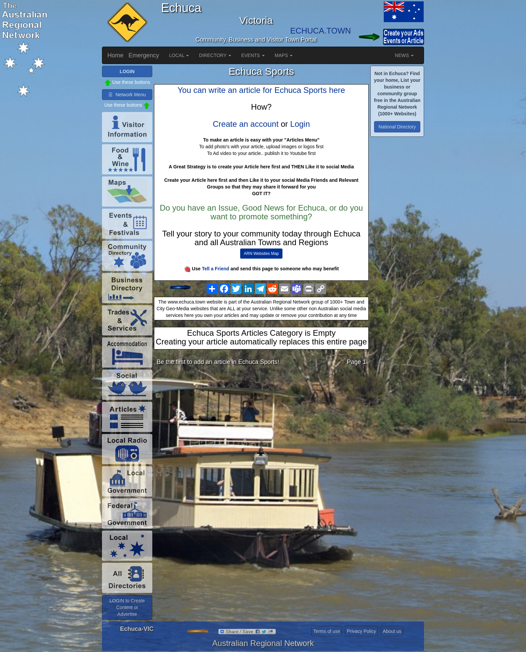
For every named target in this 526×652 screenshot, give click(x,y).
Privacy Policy (361, 631)
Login (300, 123)
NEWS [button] (404, 55)
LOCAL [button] (179, 55)
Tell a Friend (215, 268)
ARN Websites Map (261, 253)
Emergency (143, 55)
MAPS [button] (284, 55)
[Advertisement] (261, 424)
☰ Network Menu (127, 94)
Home (115, 55)
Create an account (245, 123)
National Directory (397, 126)
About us (392, 631)
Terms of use (326, 631)
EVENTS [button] (253, 55)
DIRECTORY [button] (215, 55)
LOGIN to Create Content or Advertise (127, 607)
